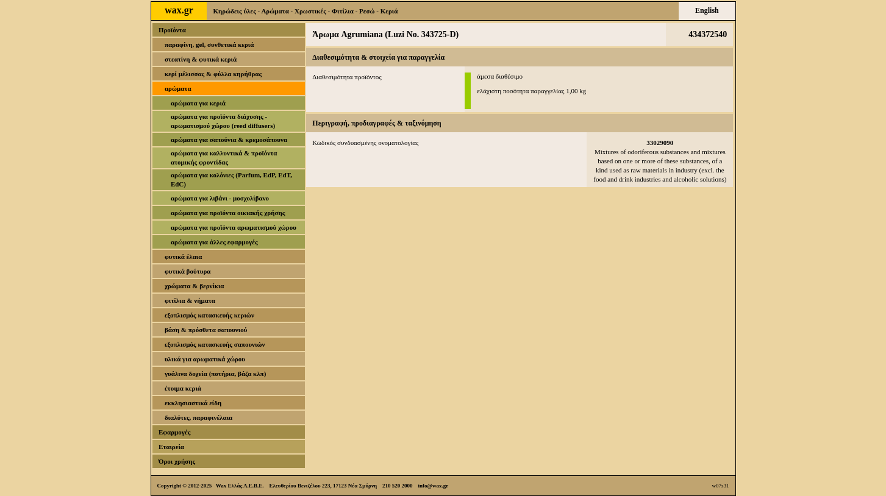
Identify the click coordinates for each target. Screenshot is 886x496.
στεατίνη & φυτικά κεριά (201, 59)
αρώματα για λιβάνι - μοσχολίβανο (220, 198)
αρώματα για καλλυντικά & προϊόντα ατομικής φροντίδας (224, 157)
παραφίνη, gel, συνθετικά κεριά (209, 44)
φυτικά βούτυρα (188, 271)
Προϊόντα (172, 30)
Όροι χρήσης (177, 461)
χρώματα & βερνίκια (194, 285)
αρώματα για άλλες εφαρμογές (214, 242)
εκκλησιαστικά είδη (193, 402)
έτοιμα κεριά (183, 388)
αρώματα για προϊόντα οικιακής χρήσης (228, 212)
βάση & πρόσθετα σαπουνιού (206, 329)
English (707, 10)
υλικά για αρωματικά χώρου (205, 359)
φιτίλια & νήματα (190, 300)
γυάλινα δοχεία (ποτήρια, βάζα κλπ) (215, 373)
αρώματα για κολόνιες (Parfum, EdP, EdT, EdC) (231, 179)
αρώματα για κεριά (198, 103)
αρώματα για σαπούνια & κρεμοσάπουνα (229, 139)
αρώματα (178, 88)
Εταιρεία (171, 446)
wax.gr (179, 10)
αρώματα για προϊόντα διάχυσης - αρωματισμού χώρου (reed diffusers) (223, 121)
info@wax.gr (433, 486)
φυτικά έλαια (183, 256)
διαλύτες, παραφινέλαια (198, 417)
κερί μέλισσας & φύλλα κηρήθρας (213, 73)
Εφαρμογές (174, 432)
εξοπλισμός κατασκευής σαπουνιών (215, 344)
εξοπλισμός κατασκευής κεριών (209, 315)
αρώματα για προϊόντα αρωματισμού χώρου (233, 227)
